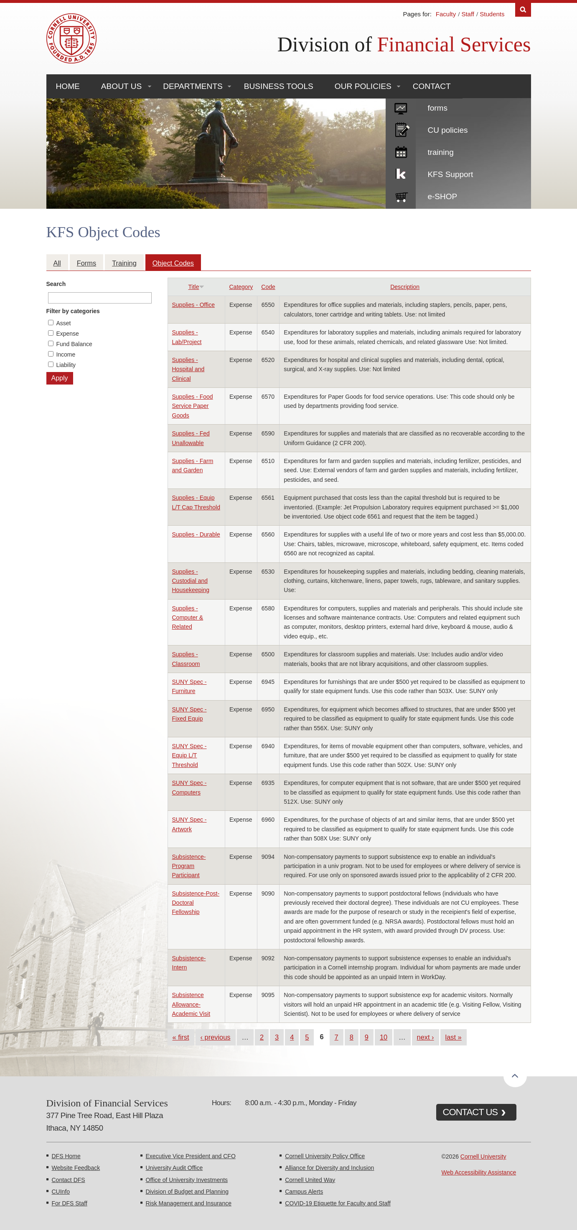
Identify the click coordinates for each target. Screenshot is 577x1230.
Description (404, 286)
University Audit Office (174, 1167)
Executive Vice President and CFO (191, 1156)
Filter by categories (73, 311)
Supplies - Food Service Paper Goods (192, 406)
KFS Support (450, 174)
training (440, 152)
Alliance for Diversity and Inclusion (329, 1167)
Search (56, 284)
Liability (66, 365)
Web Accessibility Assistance (479, 1172)
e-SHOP (442, 196)
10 (383, 1037)
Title (196, 286)
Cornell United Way (310, 1180)
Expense (67, 333)
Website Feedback (76, 1167)
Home (68, 86)
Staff (467, 14)
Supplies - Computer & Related (187, 617)
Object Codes (173, 263)
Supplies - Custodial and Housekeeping (191, 581)
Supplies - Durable (196, 534)
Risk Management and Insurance (188, 1203)
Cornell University (483, 1156)
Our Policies (363, 86)
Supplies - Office (193, 304)
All (57, 263)
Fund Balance (74, 344)
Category (241, 286)
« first (181, 1037)
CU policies (447, 130)
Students (492, 14)
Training (124, 263)
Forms (86, 263)
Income (65, 354)
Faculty (446, 14)
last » (453, 1037)
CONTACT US (470, 1112)
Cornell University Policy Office (325, 1156)
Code (268, 286)
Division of (404, 44)
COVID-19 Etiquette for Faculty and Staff (338, 1203)
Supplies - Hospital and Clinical (188, 369)
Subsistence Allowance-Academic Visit (191, 1004)
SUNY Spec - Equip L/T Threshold (189, 755)
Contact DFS (68, 1180)
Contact (432, 86)
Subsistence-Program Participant (189, 866)
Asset (63, 323)
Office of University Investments (187, 1180)
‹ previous (216, 1037)
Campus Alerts (304, 1191)
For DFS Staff (69, 1203)
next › (425, 1037)
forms (437, 108)
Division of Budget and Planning (187, 1191)
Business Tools (278, 86)
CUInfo (61, 1191)
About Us (121, 86)
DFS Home (66, 1156)
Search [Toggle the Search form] (523, 10)
